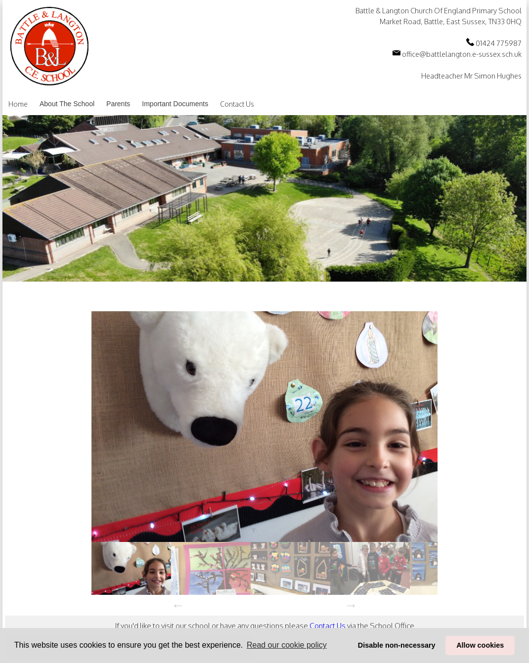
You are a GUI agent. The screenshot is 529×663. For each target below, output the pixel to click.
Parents (118, 104)
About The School (67, 104)
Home (18, 104)
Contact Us (237, 104)
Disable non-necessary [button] (397, 645)
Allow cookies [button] (480, 645)
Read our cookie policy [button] (287, 645)
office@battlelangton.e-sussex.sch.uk (457, 53)
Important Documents (175, 104)
